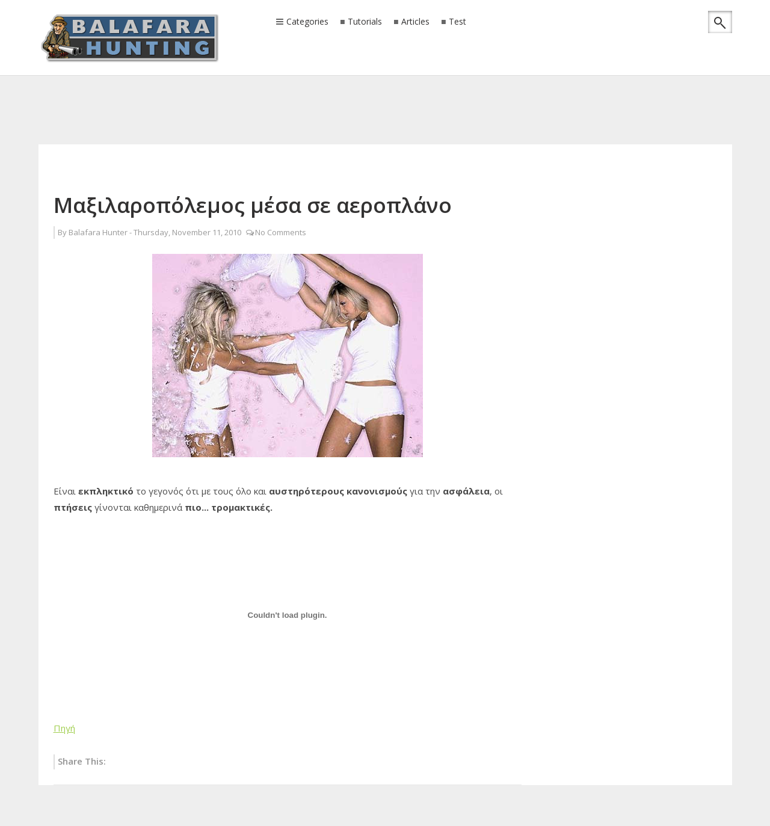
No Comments (280, 232)
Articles (415, 22)
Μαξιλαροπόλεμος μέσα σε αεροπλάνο (253, 205)
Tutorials (365, 22)
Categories (307, 22)
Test (457, 22)
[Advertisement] (385, 93)
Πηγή (64, 728)
